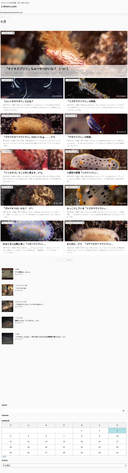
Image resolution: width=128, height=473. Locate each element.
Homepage (3, 12)
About (10, 12)
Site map (19, 12)
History (14, 12)
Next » (69, 260)
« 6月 (4, 456)
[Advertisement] (64, 375)
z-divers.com (9, 6)
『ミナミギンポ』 (21, 288)
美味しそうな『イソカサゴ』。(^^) (27, 320)
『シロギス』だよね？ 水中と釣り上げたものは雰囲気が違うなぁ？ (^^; (40, 337)
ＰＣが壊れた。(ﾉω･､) (22, 272)
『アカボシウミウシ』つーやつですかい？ (29, 304)
